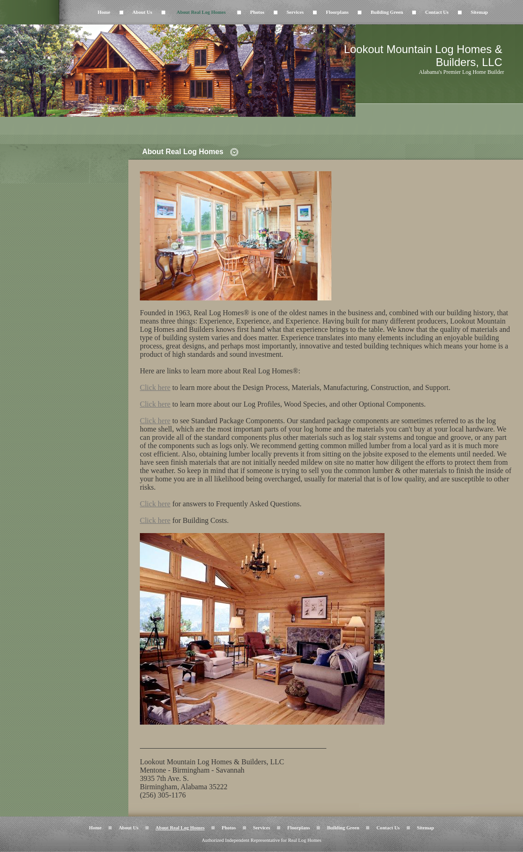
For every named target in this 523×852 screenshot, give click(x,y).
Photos (257, 12)
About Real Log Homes (201, 12)
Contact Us (437, 12)
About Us (142, 12)
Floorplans (337, 12)
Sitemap (479, 12)
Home (103, 12)
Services (295, 12)
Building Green (387, 12)
